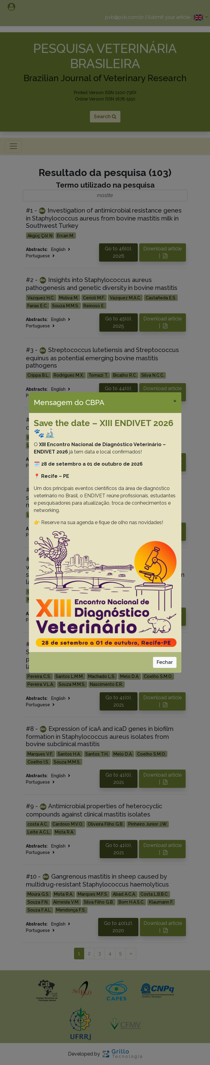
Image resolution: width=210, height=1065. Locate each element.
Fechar (165, 662)
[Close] (174, 400)
